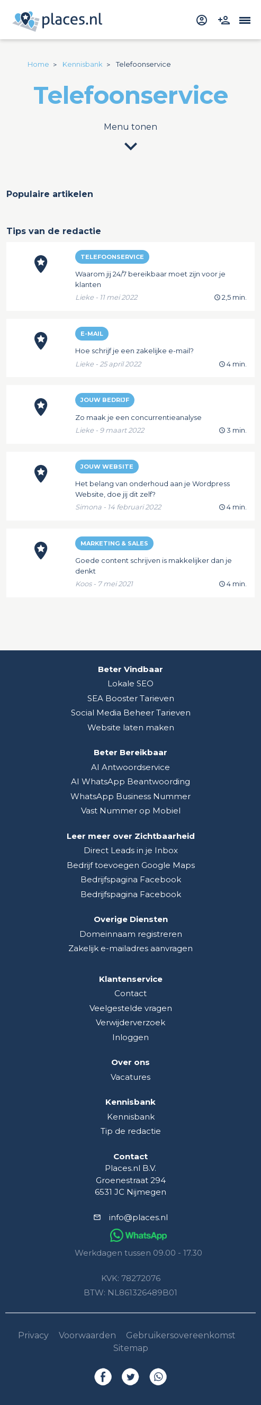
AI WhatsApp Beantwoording (130, 781)
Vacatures (130, 1077)
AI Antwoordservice (130, 767)
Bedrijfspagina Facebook (130, 879)
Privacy (33, 1335)
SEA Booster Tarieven (130, 698)
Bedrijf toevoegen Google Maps (131, 865)
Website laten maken (130, 727)
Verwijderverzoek (130, 1022)
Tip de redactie (131, 1131)
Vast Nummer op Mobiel (131, 811)
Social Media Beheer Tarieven (131, 713)
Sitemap (130, 1348)
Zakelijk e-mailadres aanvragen (130, 948)
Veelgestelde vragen (130, 1008)
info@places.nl (138, 1217)
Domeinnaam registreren (130, 934)
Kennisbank (131, 1117)
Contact (130, 993)
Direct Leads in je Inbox (131, 850)
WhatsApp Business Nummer (130, 796)
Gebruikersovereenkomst (181, 1335)
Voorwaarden (87, 1335)
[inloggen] (203, 19)
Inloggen (130, 1037)
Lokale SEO (130, 683)
